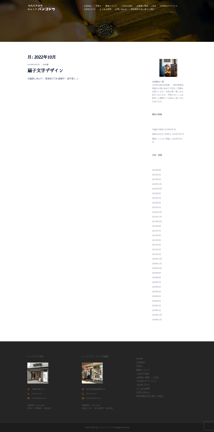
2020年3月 (156, 301)
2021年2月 (156, 249)
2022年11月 (157, 184)
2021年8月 (156, 226)
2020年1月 (156, 310)
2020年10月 (157, 268)
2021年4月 (156, 240)
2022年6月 (156, 203)
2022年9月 (156, 193)
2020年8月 (156, 278)
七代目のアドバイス (169, 6)
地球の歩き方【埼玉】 (162, 134)
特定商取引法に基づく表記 (142, 9)
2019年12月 (157, 315)
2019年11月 (157, 320)
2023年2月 (156, 179)
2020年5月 (156, 292)
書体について (111, 6)
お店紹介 (88, 6)
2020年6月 (156, 287)
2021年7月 (156, 231)
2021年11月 (157, 217)
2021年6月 (156, 235)
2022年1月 (156, 207)
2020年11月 (157, 264)
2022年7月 (156, 198)
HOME (139, 358)
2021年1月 (156, 254)
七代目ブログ (90, 9)
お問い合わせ (121, 9)
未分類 (45, 65)
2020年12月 (157, 259)
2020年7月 (156, 282)
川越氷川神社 (158, 129)
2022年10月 (157, 189)
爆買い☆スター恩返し (162, 139)
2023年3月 (156, 175)
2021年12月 (157, 212)
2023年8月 (156, 170)
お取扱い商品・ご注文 (146, 6)
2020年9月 (156, 273)
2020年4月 (156, 296)
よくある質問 (105, 9)
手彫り (98, 6)
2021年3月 (156, 245)
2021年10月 (157, 221)
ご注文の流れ (127, 6)
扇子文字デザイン (45, 70)
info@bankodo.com (39, 398)
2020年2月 (156, 306)
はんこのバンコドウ (104, 427)
